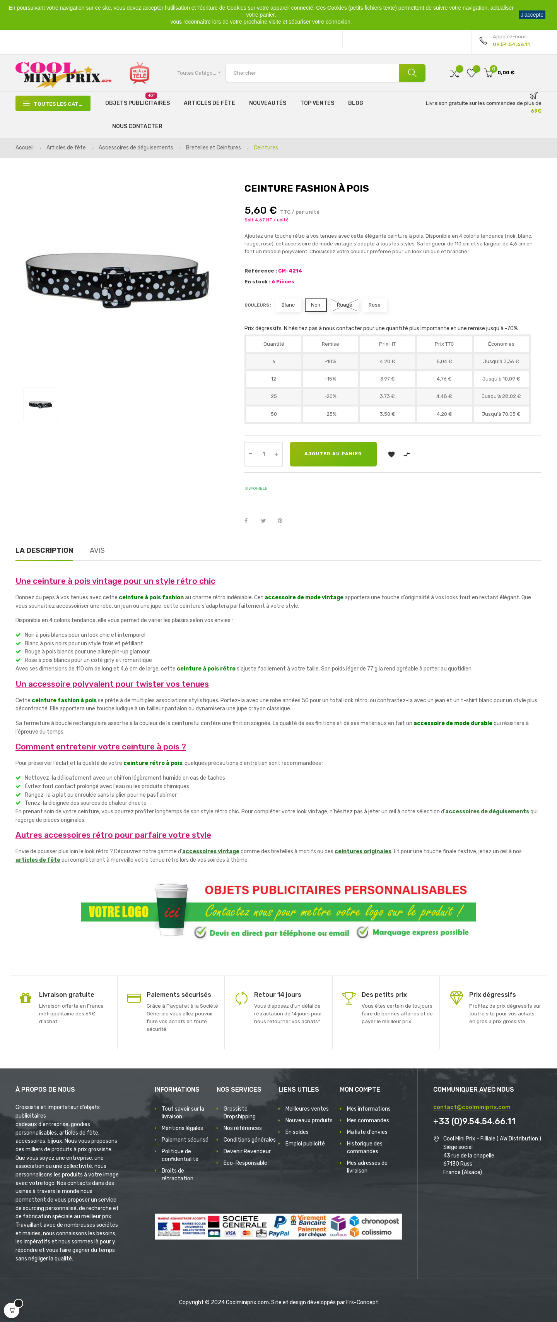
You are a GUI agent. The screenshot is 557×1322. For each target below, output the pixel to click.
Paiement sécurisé (185, 1140)
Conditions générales (250, 1140)
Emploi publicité (305, 1143)
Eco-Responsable (245, 1163)
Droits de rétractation (177, 1175)
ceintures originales (363, 851)
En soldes (297, 1132)
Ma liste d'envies (367, 1132)
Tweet (267, 521)
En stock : (257, 282)
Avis (97, 550)
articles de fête (37, 860)
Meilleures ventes (307, 1109)
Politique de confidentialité (180, 1155)
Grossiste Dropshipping (240, 1113)
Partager (250, 521)
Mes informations (369, 1109)
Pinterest (283, 521)
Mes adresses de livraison (367, 1167)
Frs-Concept (362, 1302)
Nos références (243, 1128)
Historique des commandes (365, 1147)
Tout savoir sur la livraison (183, 1113)
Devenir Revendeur (247, 1151)
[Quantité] (264, 454)
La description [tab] (44, 550)
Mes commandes (368, 1120)
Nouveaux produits (309, 1120)
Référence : (260, 271)
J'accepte (532, 15)
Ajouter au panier (334, 454)
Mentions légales (182, 1128)
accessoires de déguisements (487, 811)
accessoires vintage (210, 851)
